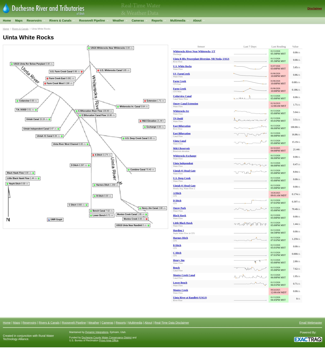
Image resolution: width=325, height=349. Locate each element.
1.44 (22, 178)
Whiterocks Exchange (184, 155)
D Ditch (177, 200)
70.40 (142, 169)
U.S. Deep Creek (181, 178)
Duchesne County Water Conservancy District (107, 337)
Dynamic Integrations (96, 332)
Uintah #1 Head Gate (184, 170)
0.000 (77, 205)
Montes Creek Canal (184, 275)
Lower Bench (180, 282)
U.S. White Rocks (182, 66)
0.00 (112, 48)
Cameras (138, 21)
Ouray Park (179, 208)
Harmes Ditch (180, 237)
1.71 (155, 101)
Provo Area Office (108, 340)
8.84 (48, 136)
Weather (118, 21)
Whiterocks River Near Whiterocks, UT (194, 51)
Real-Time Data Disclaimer (171, 322)
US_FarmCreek (181, 73)
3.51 (25, 110)
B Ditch (177, 245)
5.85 (115, 70)
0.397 (79, 165)
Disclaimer (314, 8)
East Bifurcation (181, 126)
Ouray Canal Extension (185, 103)
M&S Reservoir (181, 148)
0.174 (103, 155)
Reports (157, 21)
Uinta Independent (183, 163)
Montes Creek (180, 290)
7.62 (103, 211)
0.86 (65, 71)
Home (7, 20)
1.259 (107, 185)
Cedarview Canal (182, 96)
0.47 (40, 129)
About (198, 21)
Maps (19, 20)
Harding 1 (178, 230)
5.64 (134, 106)
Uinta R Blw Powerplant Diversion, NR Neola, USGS (201, 58)
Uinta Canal (179, 140)
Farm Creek (179, 81)
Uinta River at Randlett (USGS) (190, 297)
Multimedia (178, 21)
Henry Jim (178, 260)
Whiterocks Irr (181, 111)
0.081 (61, 78)
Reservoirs (35, 21)
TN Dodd (178, 118)
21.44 (153, 121)
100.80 (95, 111)
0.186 (60, 83)
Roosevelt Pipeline (92, 21)
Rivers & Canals (61, 21)
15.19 (37, 119)
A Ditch (177, 193)
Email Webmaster (310, 322)
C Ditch (177, 252)
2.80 (154, 208)
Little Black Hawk (183, 223)
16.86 (98, 115)
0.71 (103, 215)
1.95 (130, 214)
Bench (176, 267)
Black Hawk (179, 215)
